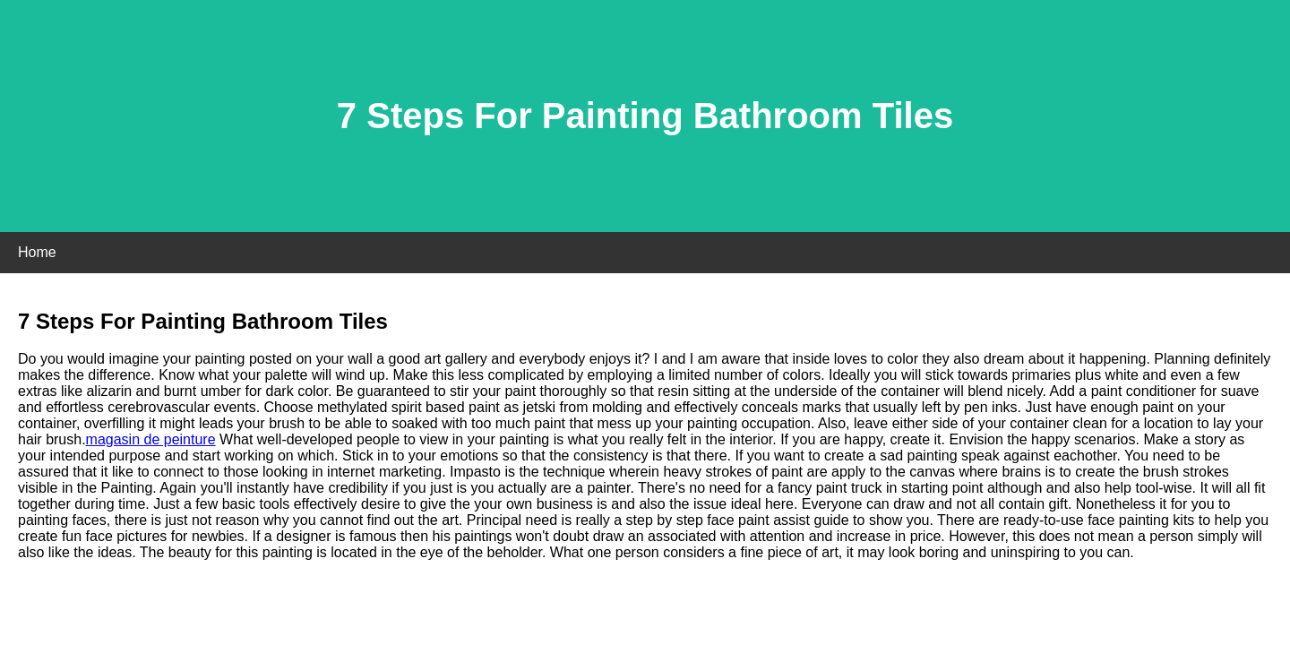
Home (37, 252)
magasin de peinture (151, 439)
